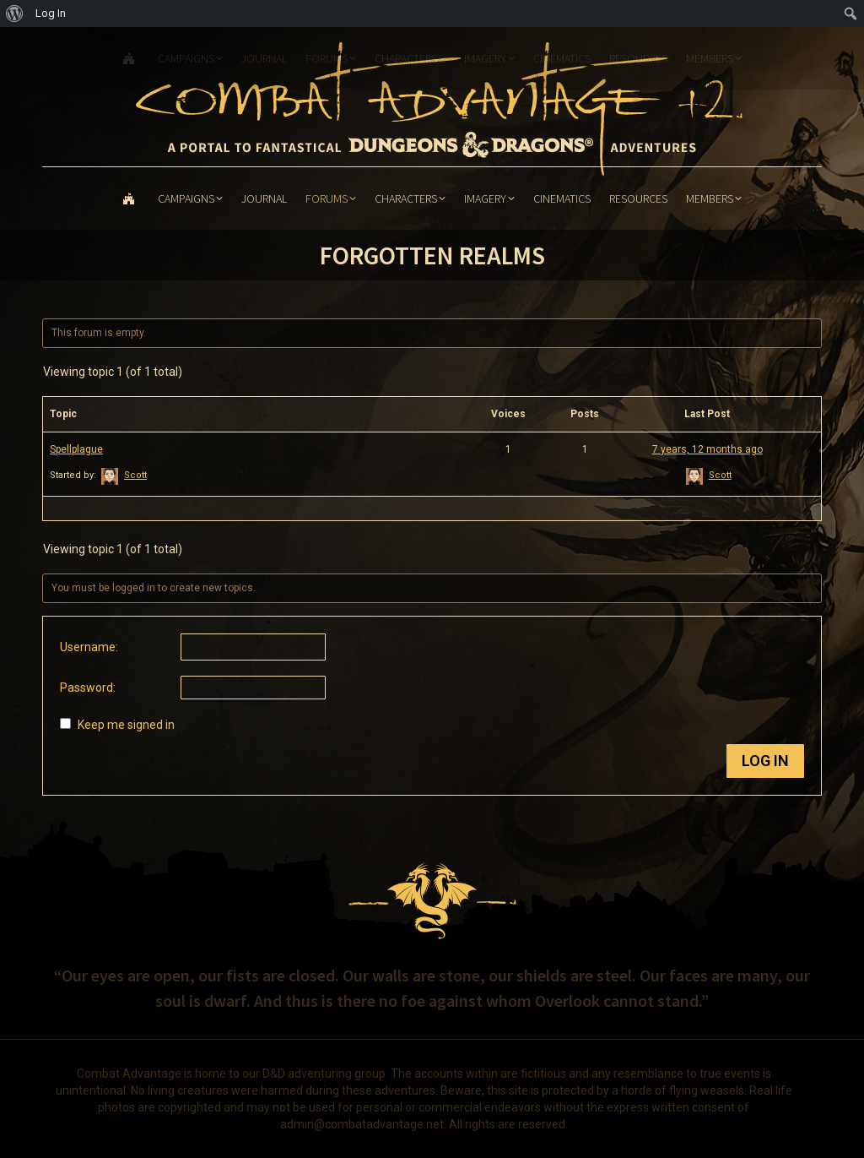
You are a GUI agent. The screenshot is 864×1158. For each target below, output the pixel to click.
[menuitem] (15, 13)
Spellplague (76, 449)
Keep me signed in (126, 724)
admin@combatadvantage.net (362, 1124)
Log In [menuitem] (50, 13)
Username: (89, 647)
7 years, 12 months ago (707, 449)
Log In (765, 760)
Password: (88, 687)
